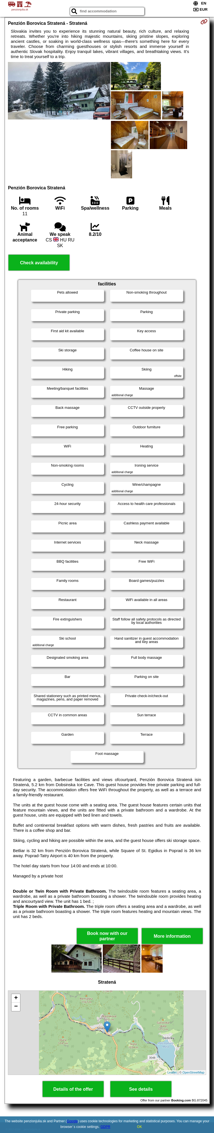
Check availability (39, 262)
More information (172, 936)
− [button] (16, 1007)
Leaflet (172, 1072)
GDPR (105, 1127)
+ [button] (16, 998)
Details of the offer (73, 1089)
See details (141, 1089)
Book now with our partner (107, 936)
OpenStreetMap (193, 1072)
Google (72, 1121)
